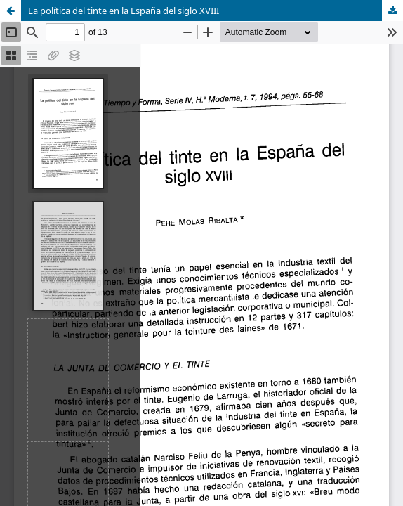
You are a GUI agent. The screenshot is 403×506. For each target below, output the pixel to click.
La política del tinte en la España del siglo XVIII (123, 10)
